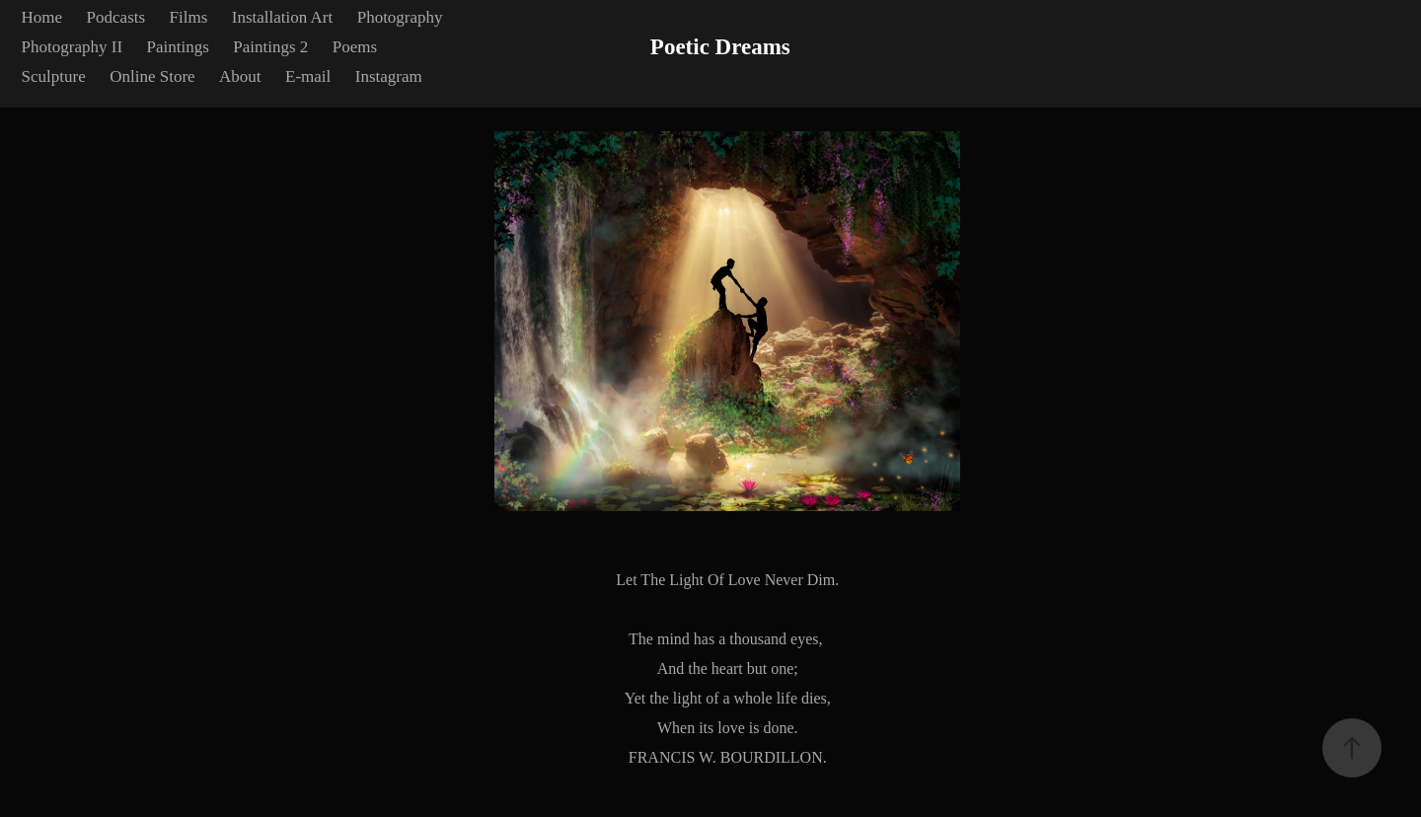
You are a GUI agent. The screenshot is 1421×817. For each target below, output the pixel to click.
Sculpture (54, 76)
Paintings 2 (270, 46)
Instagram (388, 76)
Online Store (152, 76)
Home (42, 17)
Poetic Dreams (720, 47)
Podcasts (116, 17)
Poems (355, 46)
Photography (400, 17)
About (240, 76)
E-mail (308, 76)
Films (189, 17)
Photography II (72, 46)
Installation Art (282, 17)
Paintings (178, 46)
